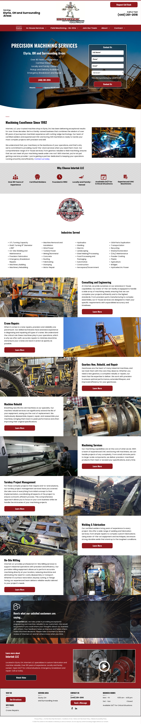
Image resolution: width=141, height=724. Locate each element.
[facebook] (72, 709)
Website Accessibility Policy (99, 719)
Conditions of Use (67, 719)
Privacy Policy (38, 719)
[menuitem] (19, 28)
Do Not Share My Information (52, 719)
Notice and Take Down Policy (82, 719)
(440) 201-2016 (128, 15)
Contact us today (42, 159)
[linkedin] (76, 709)
